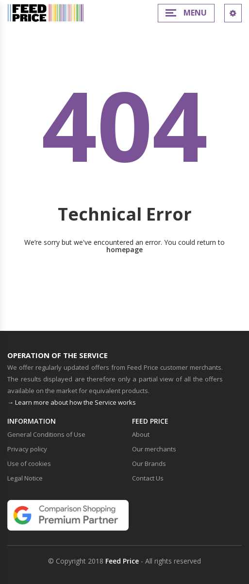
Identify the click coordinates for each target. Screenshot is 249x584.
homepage (124, 249)
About (140, 434)
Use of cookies (29, 463)
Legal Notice (25, 478)
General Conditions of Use (46, 434)
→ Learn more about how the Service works (71, 402)
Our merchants (154, 449)
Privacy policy (27, 449)
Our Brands (149, 463)
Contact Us (148, 478)
